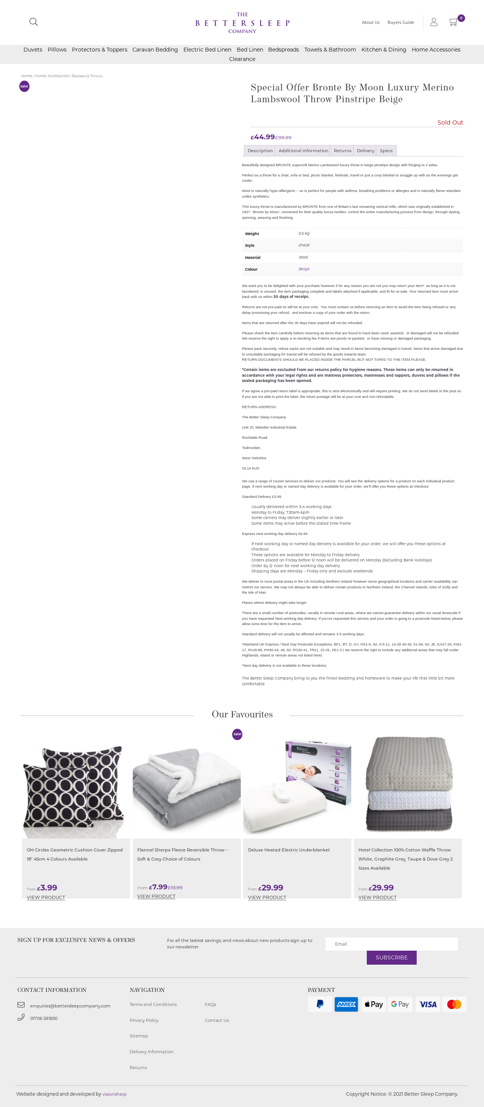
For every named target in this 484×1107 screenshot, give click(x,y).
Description (260, 150)
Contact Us (217, 1020)
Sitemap (139, 1035)
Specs (386, 150)
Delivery (365, 150)
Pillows (57, 51)
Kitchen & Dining (383, 51)
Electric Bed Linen (207, 51)
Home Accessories (436, 51)
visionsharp (114, 1094)
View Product (46, 897)
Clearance (242, 61)
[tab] (260, 150)
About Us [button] (371, 23)
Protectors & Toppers (99, 51)
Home (27, 76)
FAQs (210, 1004)
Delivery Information (152, 1051)
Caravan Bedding (155, 51)
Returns (343, 150)
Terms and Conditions (153, 1004)
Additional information (304, 150)
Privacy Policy (144, 1020)
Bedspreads (283, 51)
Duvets (32, 51)
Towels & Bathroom (330, 51)
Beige (304, 269)
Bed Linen (250, 51)
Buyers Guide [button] (401, 23)
